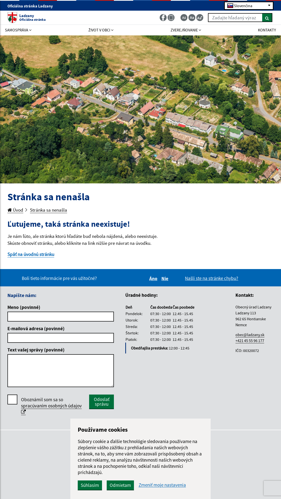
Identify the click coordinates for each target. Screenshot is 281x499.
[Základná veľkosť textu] (191, 17)
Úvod (15, 210)
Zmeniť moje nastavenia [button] (162, 485)
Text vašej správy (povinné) (36, 350)
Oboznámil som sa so (51, 406)
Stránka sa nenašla (48, 210)
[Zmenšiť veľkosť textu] (183, 17)
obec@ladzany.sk (249, 334)
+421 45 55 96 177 (249, 340)
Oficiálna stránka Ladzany (32, 5)
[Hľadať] (267, 17)
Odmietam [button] (120, 485)
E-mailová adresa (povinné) (36, 328)
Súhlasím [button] (90, 485)
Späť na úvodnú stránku (30, 254)
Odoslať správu (101, 401)
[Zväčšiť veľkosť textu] (199, 17)
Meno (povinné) (23, 307)
